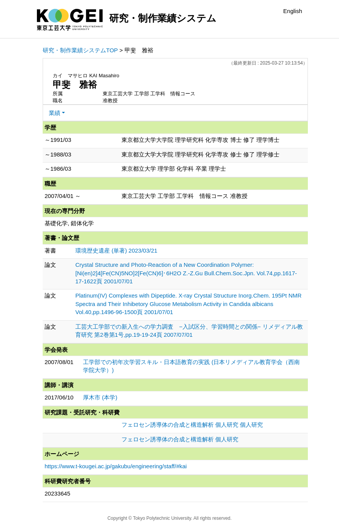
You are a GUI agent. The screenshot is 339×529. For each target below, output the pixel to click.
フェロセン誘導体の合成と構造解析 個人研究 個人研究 (192, 424)
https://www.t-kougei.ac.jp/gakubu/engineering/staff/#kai (116, 466)
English (292, 11)
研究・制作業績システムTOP (80, 50)
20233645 (57, 493)
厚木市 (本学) (100, 397)
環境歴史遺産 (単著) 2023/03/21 (116, 250)
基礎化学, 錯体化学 (69, 223)
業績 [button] (54, 113)
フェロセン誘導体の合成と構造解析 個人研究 (179, 439)
